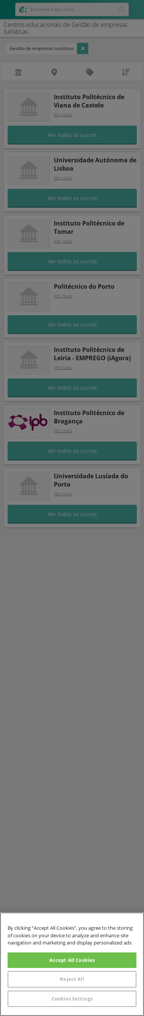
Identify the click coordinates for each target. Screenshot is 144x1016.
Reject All (72, 979)
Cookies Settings (72, 998)
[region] (72, 964)
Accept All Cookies (72, 960)
